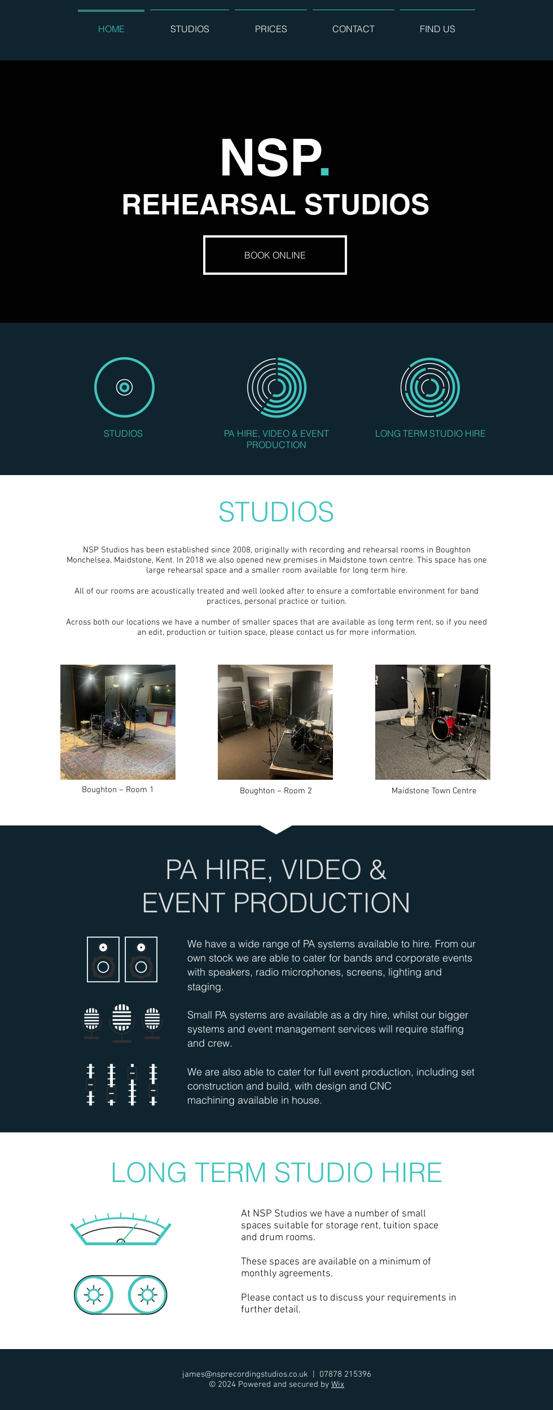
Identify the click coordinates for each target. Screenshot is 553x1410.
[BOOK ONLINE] (275, 255)
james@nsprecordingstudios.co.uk (245, 1374)
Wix (337, 1385)
